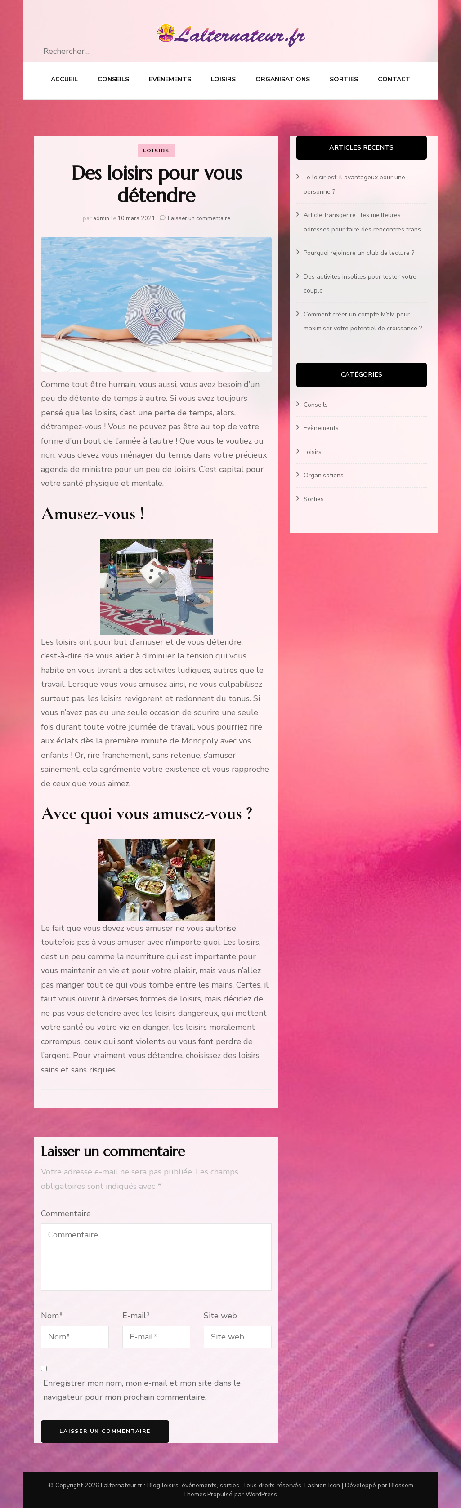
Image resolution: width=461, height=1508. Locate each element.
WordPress (261, 1494)
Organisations (282, 79)
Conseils (113, 79)
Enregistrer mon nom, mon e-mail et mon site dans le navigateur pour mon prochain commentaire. (142, 1390)
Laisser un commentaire (199, 218)
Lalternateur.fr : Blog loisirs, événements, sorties (170, 1485)
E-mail (136, 1315)
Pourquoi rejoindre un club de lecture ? (359, 253)
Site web (220, 1315)
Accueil (64, 79)
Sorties (344, 79)
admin (101, 218)
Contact (394, 79)
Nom (52, 1315)
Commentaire (66, 1213)
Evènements (170, 79)
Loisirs (223, 79)
